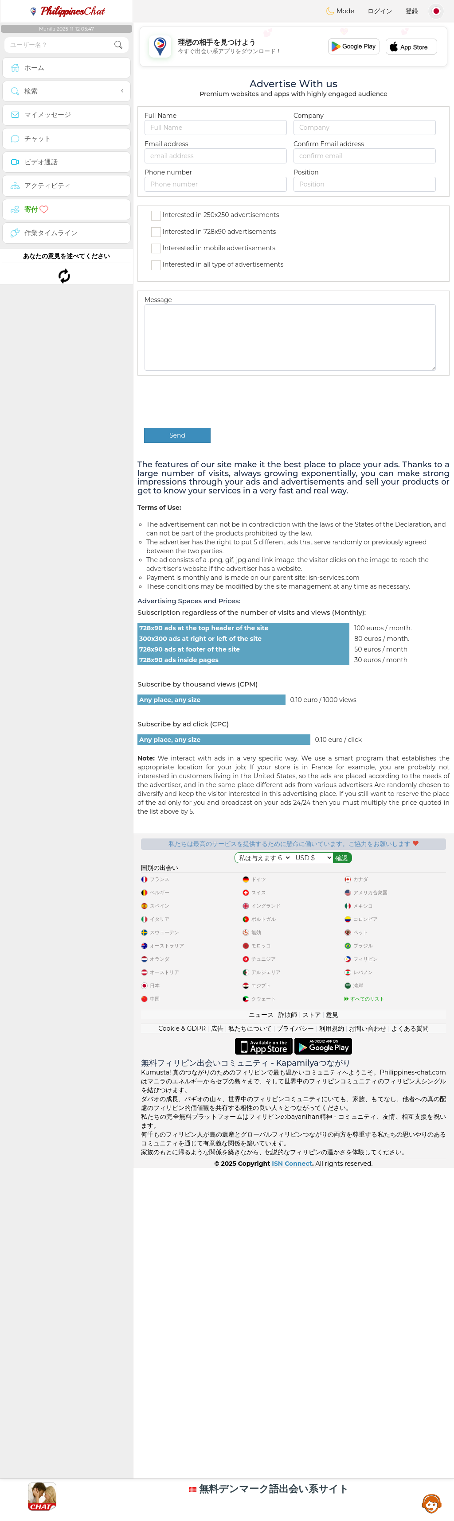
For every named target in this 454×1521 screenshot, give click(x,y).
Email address (166, 144)
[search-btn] (118, 45)
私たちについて (250, 1264)
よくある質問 (410, 1264)
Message (158, 300)
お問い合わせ (367, 1264)
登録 (412, 11)
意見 (332, 1250)
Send (177, 435)
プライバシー (295, 1264)
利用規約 (331, 1264)
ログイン (380, 11)
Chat (66, 11)
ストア (311, 1250)
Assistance (431, 1503)
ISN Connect (292, 1399)
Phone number (168, 172)
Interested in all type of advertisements (217, 265)
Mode (340, 11)
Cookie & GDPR (182, 1264)
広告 (217, 1264)
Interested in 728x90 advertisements (213, 232)
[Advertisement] (66, 303)
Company (309, 116)
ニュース (261, 1250)
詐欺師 (287, 1250)
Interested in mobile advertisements (213, 248)
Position (306, 172)
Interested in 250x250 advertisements (215, 216)
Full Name (160, 116)
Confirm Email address (329, 144)
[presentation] (211, 401)
